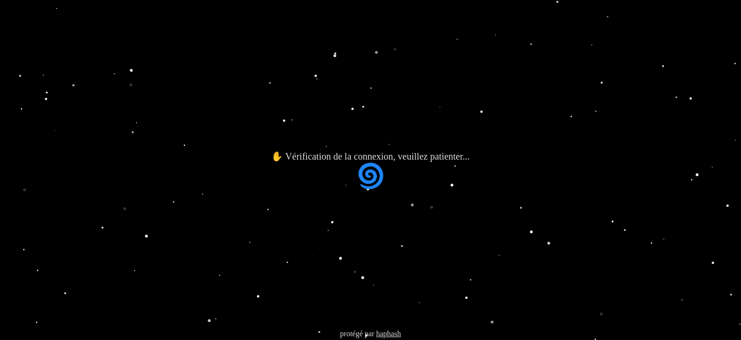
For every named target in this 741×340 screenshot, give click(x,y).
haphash (388, 334)
